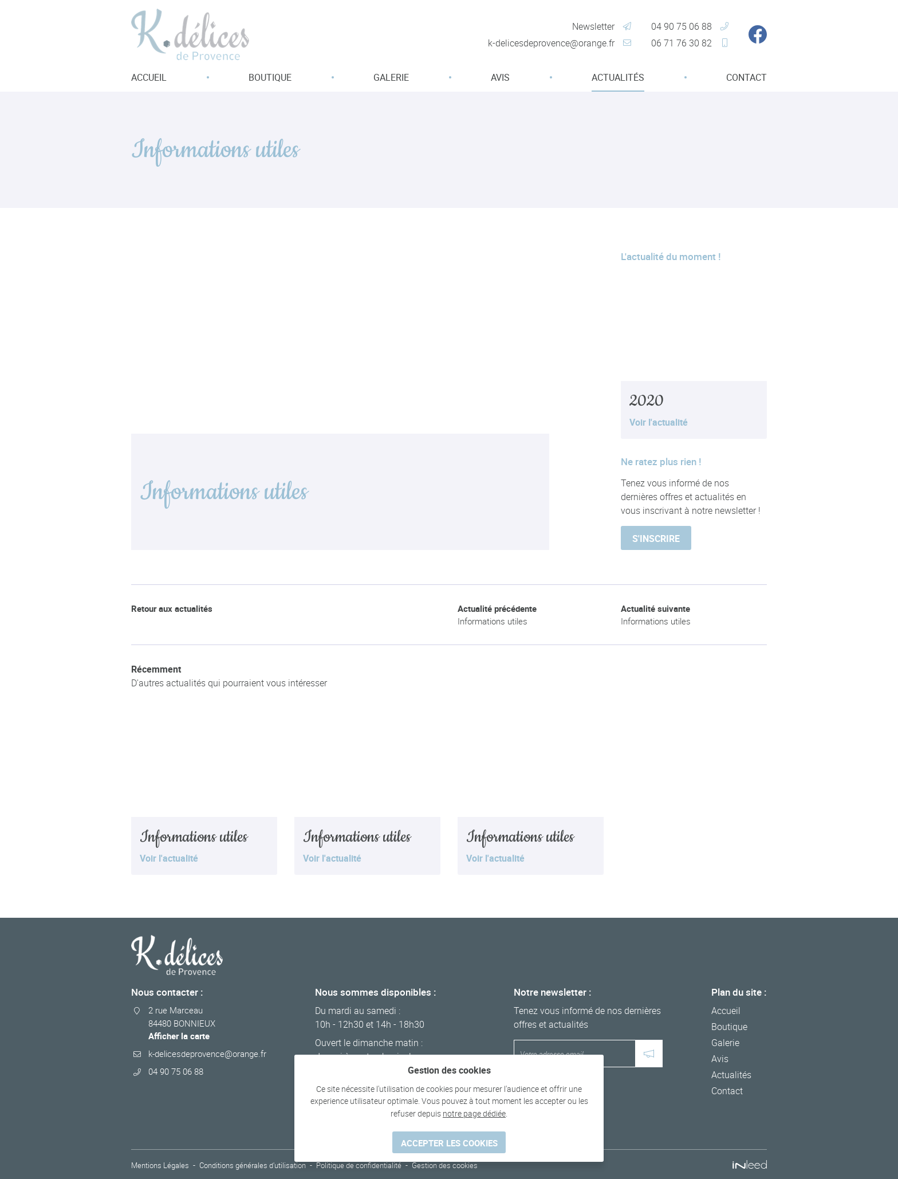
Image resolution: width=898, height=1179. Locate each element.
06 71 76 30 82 (681, 43)
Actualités (618, 77)
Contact (746, 77)
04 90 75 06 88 (681, 26)
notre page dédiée (474, 1111)
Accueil (149, 77)
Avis (500, 77)
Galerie (391, 77)
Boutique (270, 77)
